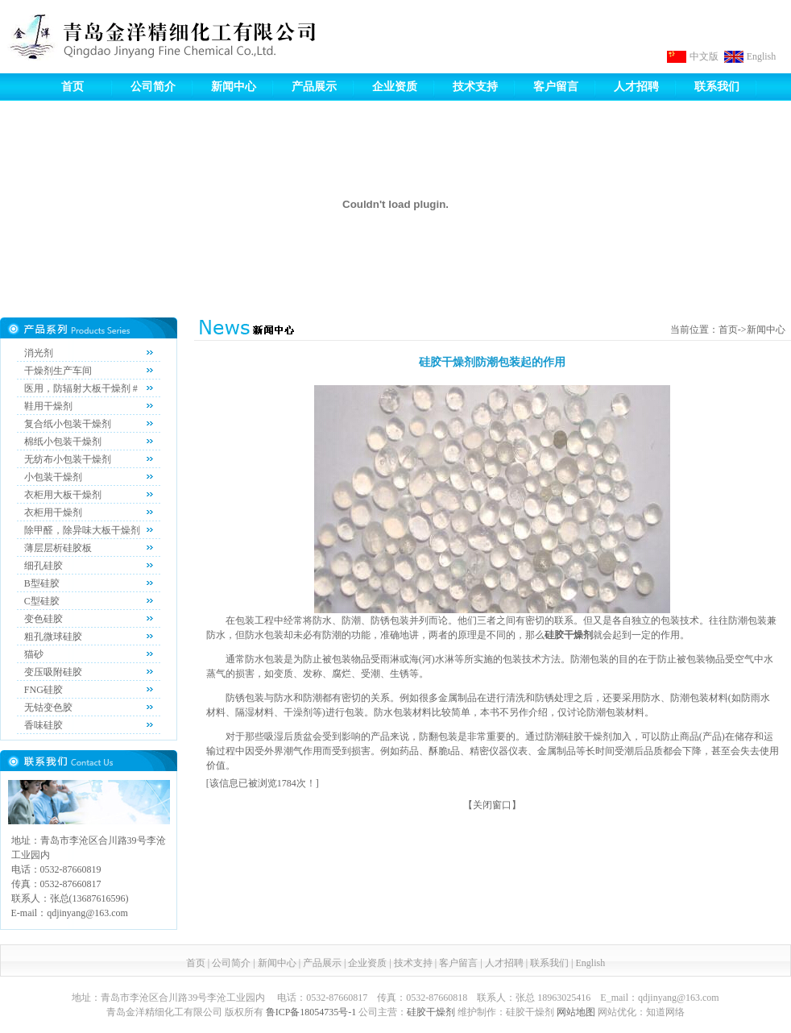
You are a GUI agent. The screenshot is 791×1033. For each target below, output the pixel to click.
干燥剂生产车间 (58, 370)
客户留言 (555, 87)
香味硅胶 (43, 725)
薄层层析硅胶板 (58, 548)
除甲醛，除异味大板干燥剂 (82, 530)
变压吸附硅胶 (53, 672)
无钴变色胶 (48, 707)
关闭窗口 (492, 805)
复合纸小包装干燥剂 (67, 423)
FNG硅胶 (43, 689)
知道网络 (665, 1012)
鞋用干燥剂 (48, 406)
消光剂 (38, 353)
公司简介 (153, 87)
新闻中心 (233, 87)
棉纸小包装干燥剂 (62, 441)
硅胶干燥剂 (431, 1012)
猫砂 (33, 654)
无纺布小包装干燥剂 (67, 459)
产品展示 (314, 87)
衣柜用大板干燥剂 (62, 494)
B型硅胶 (42, 583)
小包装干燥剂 (53, 477)
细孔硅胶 (43, 565)
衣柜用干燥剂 (53, 512)
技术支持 (475, 87)
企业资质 (394, 87)
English (762, 56)
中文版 (704, 56)
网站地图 (576, 1012)
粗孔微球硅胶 (53, 636)
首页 (72, 87)
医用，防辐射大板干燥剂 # (81, 388)
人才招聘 (636, 87)
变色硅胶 (43, 618)
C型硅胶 (42, 601)
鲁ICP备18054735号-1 (311, 1012)
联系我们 (716, 87)
